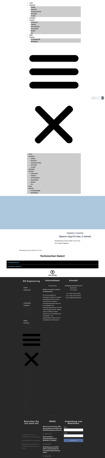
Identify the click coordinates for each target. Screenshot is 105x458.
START (30, 133)
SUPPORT (31, 151)
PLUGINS (33, 146)
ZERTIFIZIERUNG (35, 6)
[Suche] (103, 98)
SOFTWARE (34, 144)
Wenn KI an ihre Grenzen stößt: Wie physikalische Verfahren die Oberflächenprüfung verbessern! (52, 428)
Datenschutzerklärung (52, 415)
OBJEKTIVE (34, 140)
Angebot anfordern (15, 266)
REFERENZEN (34, 21)
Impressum (73, 415)
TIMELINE (33, 4)
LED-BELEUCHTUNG (36, 142)
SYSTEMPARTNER (35, 19)
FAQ (32, 12)
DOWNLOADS (34, 1)
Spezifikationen (14, 262)
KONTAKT (32, 16)
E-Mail (65, 433)
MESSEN (33, 10)
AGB (31, 415)
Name (65, 427)
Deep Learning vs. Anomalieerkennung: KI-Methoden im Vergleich (50, 438)
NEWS (31, 14)
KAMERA (33, 138)
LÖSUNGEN (32, 148)
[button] (54, 77)
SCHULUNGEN (34, 8)
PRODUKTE (32, 136)
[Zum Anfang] (52, 272)
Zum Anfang (52, 275)
